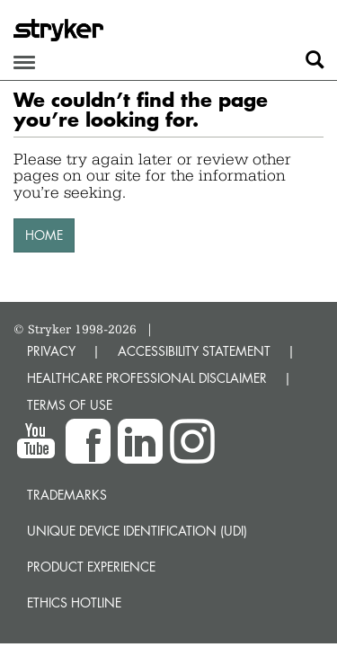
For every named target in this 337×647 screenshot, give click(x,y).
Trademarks (67, 494)
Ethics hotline (74, 602)
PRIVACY (51, 350)
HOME (44, 235)
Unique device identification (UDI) (137, 530)
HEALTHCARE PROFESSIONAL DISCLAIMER (147, 377)
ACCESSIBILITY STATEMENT (194, 350)
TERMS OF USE (69, 404)
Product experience (91, 566)
